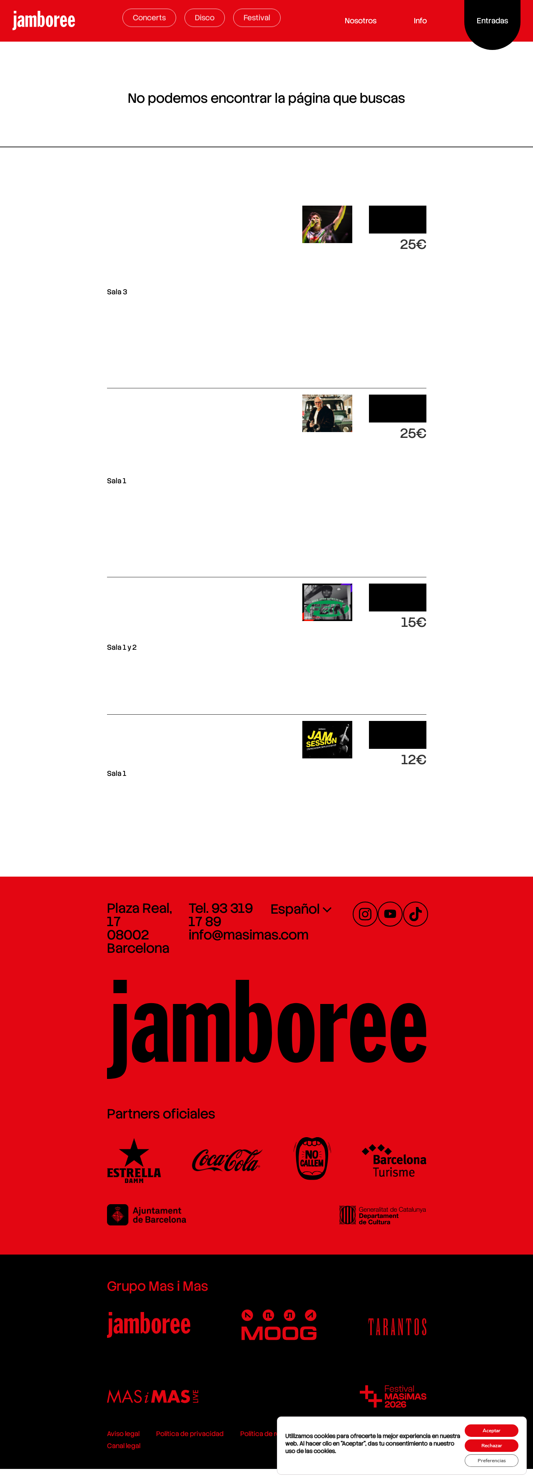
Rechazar (485, 1440)
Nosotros (363, 20)
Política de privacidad (91, 1458)
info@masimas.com (199, 911)
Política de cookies (266, 1458)
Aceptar (485, 1422)
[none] (332, 898)
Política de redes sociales (181, 1458)
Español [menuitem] (295, 898)
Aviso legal (24, 1458)
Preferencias (484, 1457)
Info (422, 20)
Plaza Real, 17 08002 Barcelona (62, 904)
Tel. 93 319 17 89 (189, 898)
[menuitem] (332, 898)
